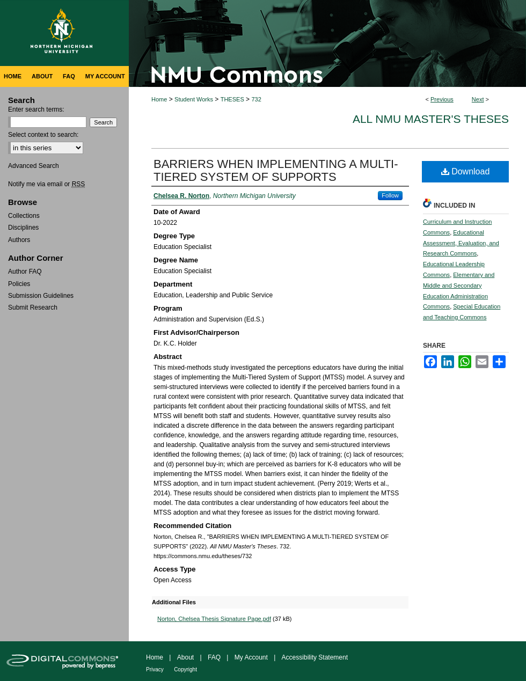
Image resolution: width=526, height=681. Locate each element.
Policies (19, 284)
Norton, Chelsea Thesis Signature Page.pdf (214, 619)
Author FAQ (25, 271)
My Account (251, 657)
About (185, 657)
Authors (19, 240)
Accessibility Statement (315, 657)
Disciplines (23, 227)
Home (159, 99)
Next (478, 99)
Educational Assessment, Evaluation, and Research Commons (461, 243)
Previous (442, 99)
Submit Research (32, 307)
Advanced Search (33, 166)
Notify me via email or (46, 184)
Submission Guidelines (41, 295)
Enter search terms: (36, 109)
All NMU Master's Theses (431, 119)
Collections (24, 215)
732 (256, 99)
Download (465, 171)
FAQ (214, 657)
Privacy (155, 669)
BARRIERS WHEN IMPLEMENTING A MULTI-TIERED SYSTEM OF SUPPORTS (276, 170)
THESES (232, 99)
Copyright (185, 669)
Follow (390, 195)
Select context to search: (43, 134)
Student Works (193, 99)
